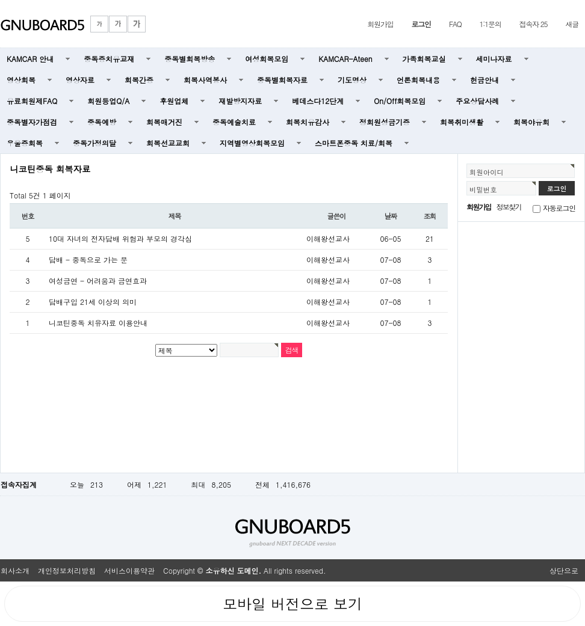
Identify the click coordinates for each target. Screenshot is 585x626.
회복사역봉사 (205, 80)
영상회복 (21, 80)
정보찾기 (509, 206)
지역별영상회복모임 (252, 143)
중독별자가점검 (32, 122)
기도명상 (352, 80)
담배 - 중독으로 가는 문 (88, 259)
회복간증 (139, 80)
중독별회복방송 (189, 59)
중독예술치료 (234, 122)
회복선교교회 (168, 143)
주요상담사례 (477, 101)
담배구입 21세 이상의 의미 (93, 301)
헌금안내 (484, 80)
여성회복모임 (266, 59)
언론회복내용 (418, 80)
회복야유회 (531, 122)
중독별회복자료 (282, 80)
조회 (430, 216)
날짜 (391, 216)
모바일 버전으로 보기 (292, 604)
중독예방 (101, 122)
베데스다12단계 (318, 101)
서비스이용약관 (129, 570)
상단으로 (563, 570)
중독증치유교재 (109, 59)
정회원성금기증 (384, 122)
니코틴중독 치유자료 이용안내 (98, 323)
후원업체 (173, 101)
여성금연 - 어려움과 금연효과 (98, 280)
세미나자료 (494, 59)
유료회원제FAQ (32, 101)
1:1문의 (490, 24)
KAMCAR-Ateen (345, 59)
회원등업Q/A (108, 101)
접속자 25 (533, 24)
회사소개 (15, 570)
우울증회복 (25, 143)
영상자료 (80, 80)
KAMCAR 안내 (30, 59)
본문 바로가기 (0, 0)
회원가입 (380, 24)
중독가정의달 (94, 143)
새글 (571, 24)
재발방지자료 (240, 101)
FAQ (455, 24)
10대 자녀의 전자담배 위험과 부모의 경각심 (120, 238)
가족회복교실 (424, 59)
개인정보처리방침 (67, 570)
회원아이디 (486, 172)
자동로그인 (559, 208)
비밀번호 (483, 189)
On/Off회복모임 (400, 101)
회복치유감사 (307, 122)
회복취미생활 (461, 122)
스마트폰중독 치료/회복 (353, 143)
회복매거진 (164, 122)
